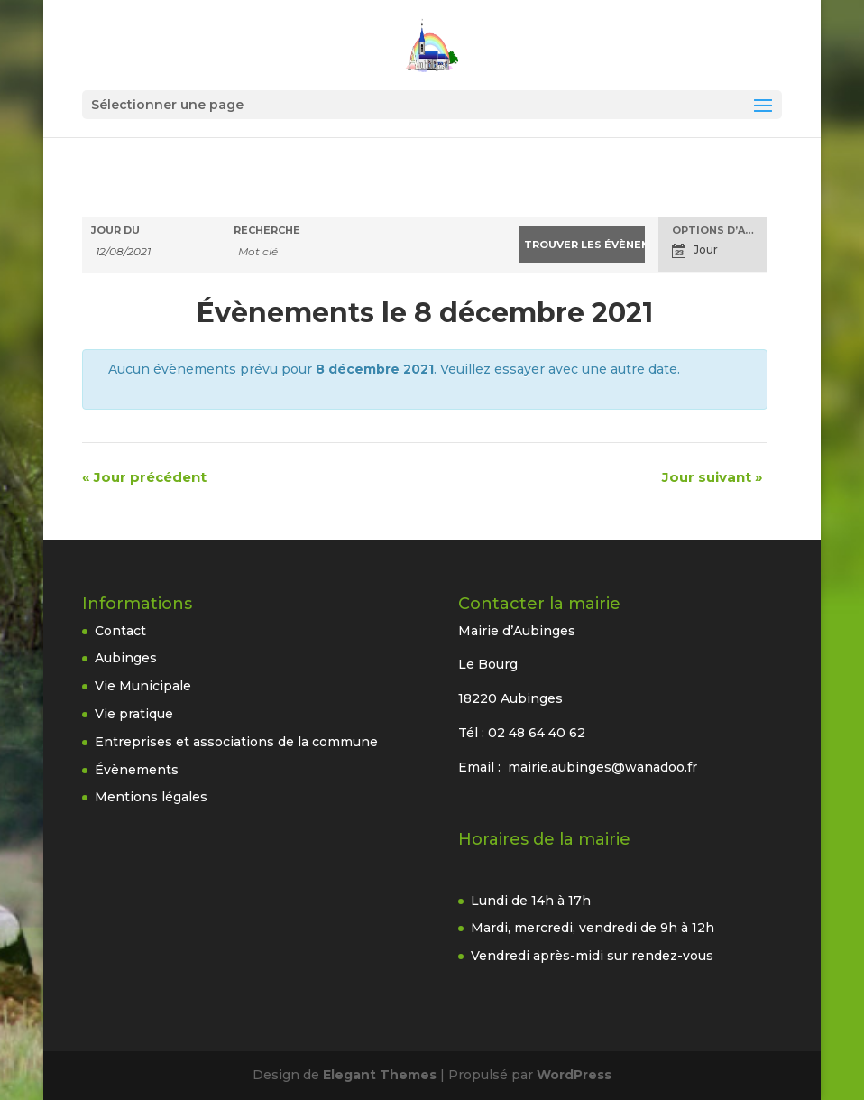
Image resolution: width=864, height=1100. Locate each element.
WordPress (574, 1075)
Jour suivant (712, 476)
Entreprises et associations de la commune (236, 742)
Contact (120, 631)
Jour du (115, 231)
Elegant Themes (380, 1075)
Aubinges (126, 658)
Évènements (137, 770)
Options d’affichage (720, 231)
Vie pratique (134, 714)
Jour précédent (144, 476)
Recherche (267, 231)
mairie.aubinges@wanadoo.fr (602, 767)
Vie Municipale (143, 686)
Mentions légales (151, 797)
